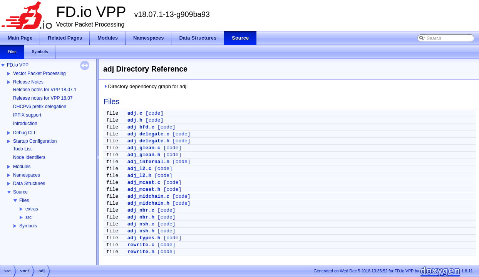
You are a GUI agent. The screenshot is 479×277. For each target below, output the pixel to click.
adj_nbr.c (140, 210)
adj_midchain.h (148, 203)
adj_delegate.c (148, 134)
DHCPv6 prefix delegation (39, 106)
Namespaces (26, 175)
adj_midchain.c (148, 196)
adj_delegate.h (148, 141)
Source (20, 192)
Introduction (25, 123)
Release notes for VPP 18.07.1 (45, 89)
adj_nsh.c (140, 224)
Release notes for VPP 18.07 (43, 98)
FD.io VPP (17, 65)
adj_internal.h (148, 162)
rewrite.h (140, 252)
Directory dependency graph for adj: (145, 86)
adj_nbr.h (140, 217)
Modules (21, 166)
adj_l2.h (139, 176)
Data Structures (29, 183)
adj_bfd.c (140, 127)
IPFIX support (27, 115)
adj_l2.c (139, 169)
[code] (155, 113)
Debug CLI (24, 132)
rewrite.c (140, 245)
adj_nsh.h (140, 231)
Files (24, 200)
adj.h (134, 120)
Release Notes (28, 82)
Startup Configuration (35, 141)
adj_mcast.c (144, 182)
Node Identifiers (29, 157)
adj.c (134, 113)
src (28, 217)
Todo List (22, 149)
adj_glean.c (144, 148)
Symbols (28, 226)
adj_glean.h (144, 155)
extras (31, 209)
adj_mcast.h (144, 189)
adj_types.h (144, 238)
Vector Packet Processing (39, 73)
